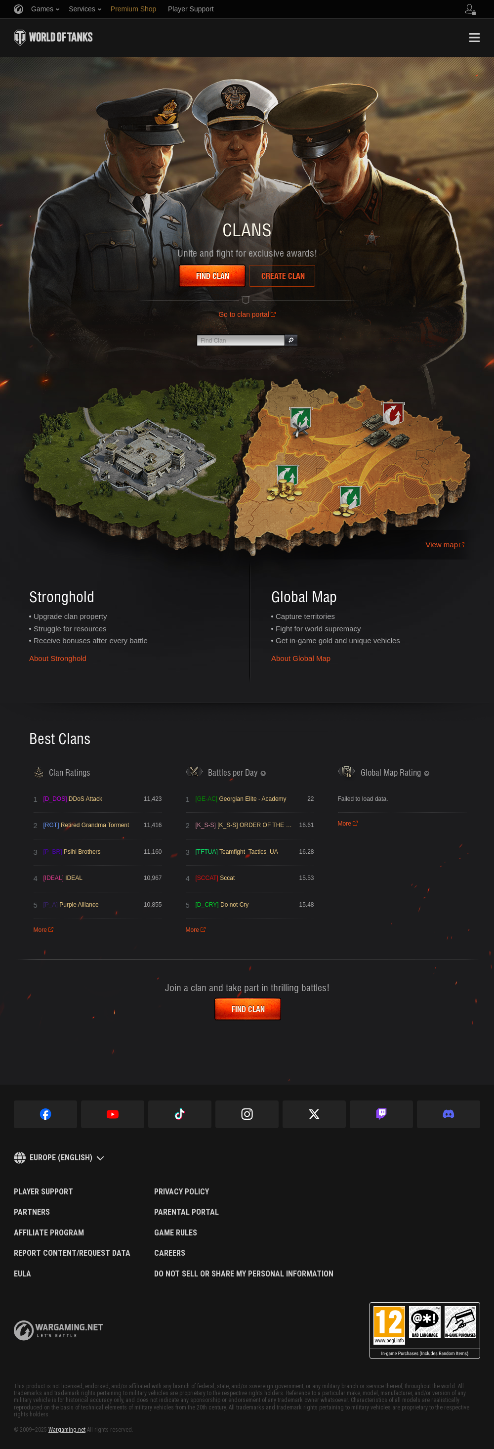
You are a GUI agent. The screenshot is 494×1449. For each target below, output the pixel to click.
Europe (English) (61, 1157)
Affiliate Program (49, 1233)
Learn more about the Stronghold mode (137, 444)
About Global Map (300, 658)
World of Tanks (53, 37)
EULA (22, 1274)
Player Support (43, 1191)
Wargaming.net (66, 1429)
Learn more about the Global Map (346, 465)
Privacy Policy (181, 1191)
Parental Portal (186, 1212)
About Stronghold (57, 658)
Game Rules (175, 1233)
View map (441, 544)
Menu (474, 37)
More (40, 929)
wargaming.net (58, 1330)
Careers (169, 1253)
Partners (32, 1212)
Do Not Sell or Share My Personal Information (243, 1274)
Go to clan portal (243, 314)
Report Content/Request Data (72, 1253)
